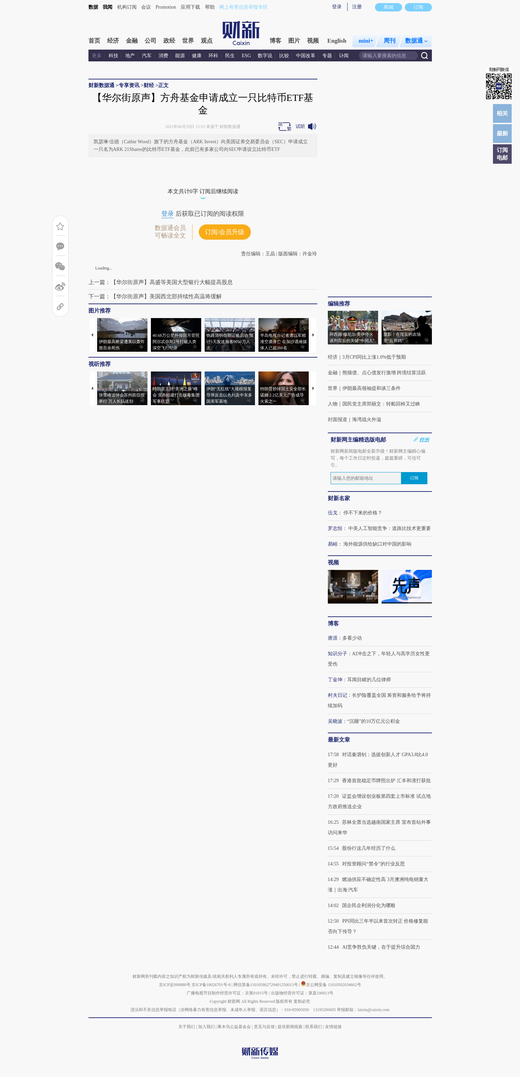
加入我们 (206, 1026)
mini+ (366, 40)
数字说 (265, 55)
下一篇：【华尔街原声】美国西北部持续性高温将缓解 (155, 296)
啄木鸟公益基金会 (235, 1026)
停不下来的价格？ (362, 512)
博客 (275, 40)
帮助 (210, 7)
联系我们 (313, 1026)
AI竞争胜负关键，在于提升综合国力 (381, 947)
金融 (132, 40)
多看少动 (352, 638)
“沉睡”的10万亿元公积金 (373, 721)
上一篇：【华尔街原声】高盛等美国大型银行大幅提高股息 (160, 282)
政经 (169, 40)
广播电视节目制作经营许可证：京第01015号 (227, 993)
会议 (146, 7)
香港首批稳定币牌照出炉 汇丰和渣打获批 (386, 780)
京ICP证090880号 (174, 984)
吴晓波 (335, 721)
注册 (357, 6)
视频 (313, 40)
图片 (294, 40)
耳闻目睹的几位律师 (369, 679)
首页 (94, 40)
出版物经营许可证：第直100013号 (302, 993)
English (337, 40)
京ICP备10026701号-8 (211, 984)
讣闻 (344, 55)
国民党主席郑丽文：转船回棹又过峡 (381, 404)
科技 (113, 55)
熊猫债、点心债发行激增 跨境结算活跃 (384, 372)
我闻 (107, 7)
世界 (188, 40)
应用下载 (190, 7)
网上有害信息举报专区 (243, 7)
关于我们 (186, 1026)
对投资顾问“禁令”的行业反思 (373, 863)
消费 (163, 55)
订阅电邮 (502, 154)
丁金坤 (335, 679)
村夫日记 (337, 695)
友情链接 (333, 1026)
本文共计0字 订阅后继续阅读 (203, 191)
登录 (337, 6)
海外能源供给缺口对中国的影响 (377, 544)
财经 (149, 85)
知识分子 (337, 653)
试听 (300, 126)
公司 (150, 40)
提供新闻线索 (290, 1026)
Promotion (166, 7)
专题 (327, 55)
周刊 (389, 40)
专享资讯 (129, 85)
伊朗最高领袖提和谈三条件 (371, 388)
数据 (93, 7)
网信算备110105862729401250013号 (266, 984)
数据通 (416, 40)
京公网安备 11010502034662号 (331, 984)
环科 (213, 55)
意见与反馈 (264, 1026)
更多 (97, 55)
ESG (246, 55)
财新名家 (339, 498)
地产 (130, 55)
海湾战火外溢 (366, 419)
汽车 (147, 55)
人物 (333, 404)
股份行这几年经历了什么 (368, 848)
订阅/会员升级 (224, 232)
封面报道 (337, 419)
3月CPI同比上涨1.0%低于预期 (374, 357)
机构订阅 (127, 7)
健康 (197, 55)
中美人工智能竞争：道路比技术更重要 (389, 528)
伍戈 (333, 512)
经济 (113, 40)
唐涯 (333, 638)
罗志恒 (335, 528)
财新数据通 (101, 85)
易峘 (333, 544)
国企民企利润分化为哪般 (368, 905)
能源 (180, 55)
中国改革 (305, 55)
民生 (230, 55)
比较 (284, 55)
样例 (424, 439)
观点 (207, 40)
